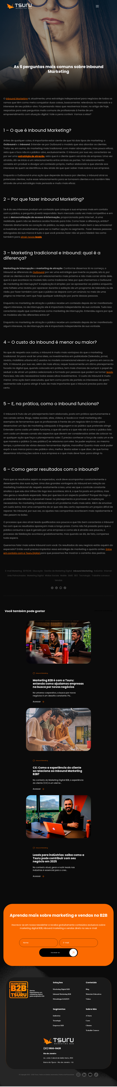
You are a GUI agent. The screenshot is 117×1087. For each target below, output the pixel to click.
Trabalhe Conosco (92, 1031)
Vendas (58, 580)
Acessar (38, 701)
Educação (38, 571)
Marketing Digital (35, 575)
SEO (76, 575)
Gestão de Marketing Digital (58, 571)
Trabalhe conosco (101, 575)
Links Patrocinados (16, 575)
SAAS (70, 575)
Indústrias (56, 1016)
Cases (88, 1021)
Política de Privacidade (66, 1075)
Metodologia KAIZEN (61, 999)
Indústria (98, 571)
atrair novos (31, 236)
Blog (87, 990)
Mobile (63, 575)
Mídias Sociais (52, 575)
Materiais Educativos (93, 995)
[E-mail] (78, 943)
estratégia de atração (31, 156)
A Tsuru (89, 1016)
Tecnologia (84, 575)
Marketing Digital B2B (61, 990)
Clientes (89, 1026)
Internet (108, 571)
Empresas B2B (58, 1026)
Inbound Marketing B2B (62, 995)
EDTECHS (27, 571)
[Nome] (38, 943)
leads (109, 372)
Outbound (38, 272)
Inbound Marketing (17, 98)
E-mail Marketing (13, 571)
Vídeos (88, 999)
